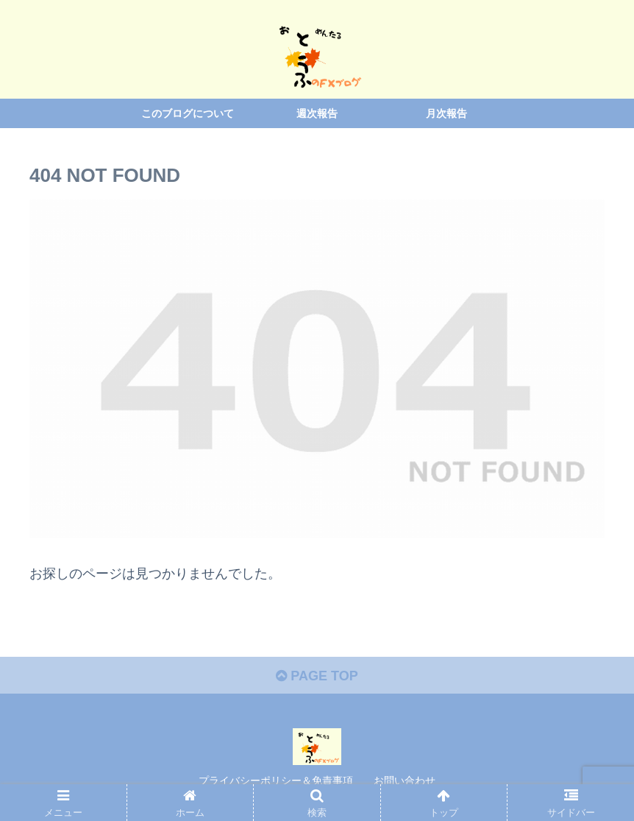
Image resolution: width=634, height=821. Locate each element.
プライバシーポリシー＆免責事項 (276, 780)
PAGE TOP (316, 676)
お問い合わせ (404, 780)
